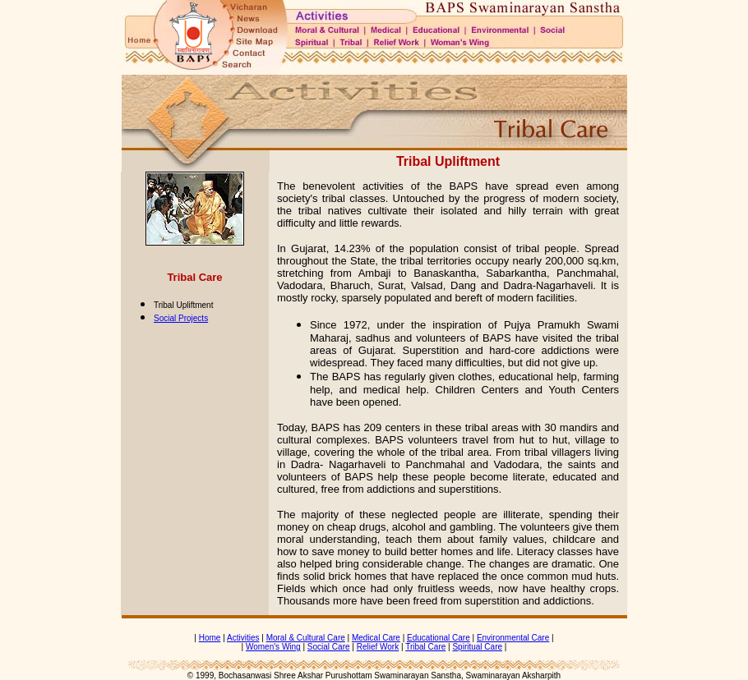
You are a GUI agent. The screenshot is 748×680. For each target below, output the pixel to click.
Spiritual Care (477, 646)
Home (210, 637)
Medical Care (376, 637)
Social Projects (181, 318)
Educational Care (438, 637)
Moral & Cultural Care (305, 637)
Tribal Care (425, 646)
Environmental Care (513, 637)
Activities (243, 637)
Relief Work (378, 646)
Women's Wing (273, 646)
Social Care (328, 646)
